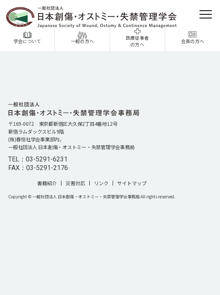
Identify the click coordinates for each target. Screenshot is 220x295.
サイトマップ (132, 183)
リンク (101, 183)
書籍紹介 (47, 183)
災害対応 (75, 183)
